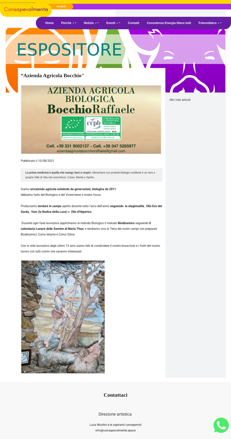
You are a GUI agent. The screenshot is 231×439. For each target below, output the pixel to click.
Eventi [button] (112, 23)
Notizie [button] (90, 23)
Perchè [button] (67, 23)
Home (49, 23)
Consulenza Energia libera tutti (169, 23)
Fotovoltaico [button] (209, 23)
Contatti (133, 23)
